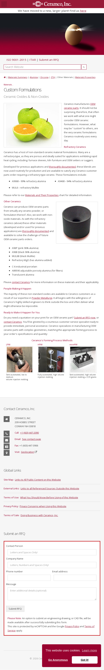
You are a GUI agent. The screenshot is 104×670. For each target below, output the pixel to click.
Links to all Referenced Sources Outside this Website (50, 488)
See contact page (31, 439)
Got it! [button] (85, 659)
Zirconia (44, 77)
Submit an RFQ (49, 59)
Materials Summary (17, 77)
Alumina (34, 77)
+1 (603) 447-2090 (29, 432)
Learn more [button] (89, 650)
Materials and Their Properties (42, 195)
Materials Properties (85, 77)
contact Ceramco (21, 282)
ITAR (32, 59)
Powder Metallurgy (42, 298)
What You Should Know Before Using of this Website (49, 497)
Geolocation (27, 452)
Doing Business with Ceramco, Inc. (39, 515)
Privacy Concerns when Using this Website (43, 506)
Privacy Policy (72, 626)
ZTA (53, 77)
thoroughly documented (62, 166)
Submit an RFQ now (84, 317)
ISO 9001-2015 (16, 59)
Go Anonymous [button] (58, 659)
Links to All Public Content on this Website (38, 479)
